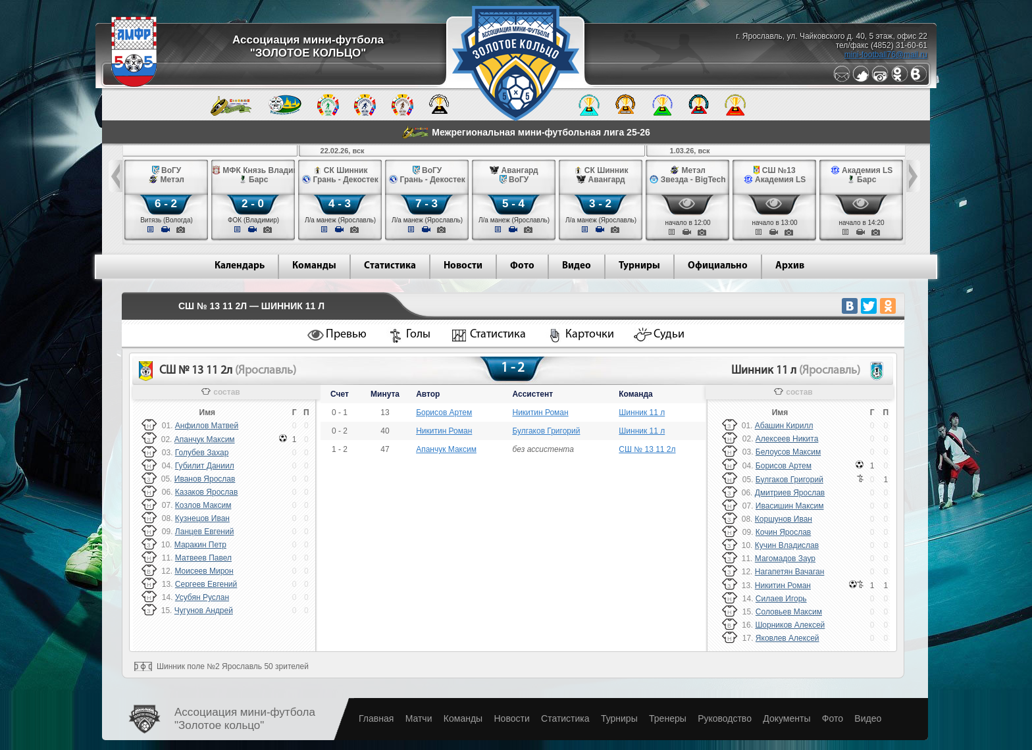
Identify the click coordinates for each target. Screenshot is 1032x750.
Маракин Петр (200, 544)
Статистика (390, 266)
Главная (376, 718)
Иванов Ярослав (205, 479)
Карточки (589, 334)
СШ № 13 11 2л (647, 449)
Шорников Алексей (790, 625)
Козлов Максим (203, 505)
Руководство (725, 718)
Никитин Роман (540, 412)
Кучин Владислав (787, 545)
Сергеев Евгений (206, 584)
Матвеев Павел (203, 557)
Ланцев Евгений (204, 531)
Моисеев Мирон (203, 571)
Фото (522, 266)
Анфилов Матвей (206, 425)
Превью (346, 334)
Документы (786, 718)
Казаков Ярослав (206, 492)
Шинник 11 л (642, 412)
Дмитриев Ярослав (790, 492)
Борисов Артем (444, 412)
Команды (314, 266)
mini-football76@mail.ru (885, 54)
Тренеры (667, 718)
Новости (463, 266)
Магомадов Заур (785, 558)
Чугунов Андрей (203, 610)
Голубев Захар (202, 452)
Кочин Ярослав (783, 532)
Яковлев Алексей (787, 638)
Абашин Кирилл (784, 425)
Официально (718, 266)
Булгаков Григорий (546, 431)
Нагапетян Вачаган (790, 571)
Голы (418, 334)
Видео (576, 266)
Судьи (669, 334)
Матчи (418, 718)
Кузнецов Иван (202, 518)
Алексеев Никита (787, 438)
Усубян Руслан (202, 597)
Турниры (639, 266)
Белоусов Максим (788, 452)
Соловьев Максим (789, 611)
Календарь (240, 266)
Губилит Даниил (204, 465)
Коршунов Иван (783, 519)
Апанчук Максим (204, 439)
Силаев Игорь (781, 598)
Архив (789, 266)
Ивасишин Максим (790, 506)
